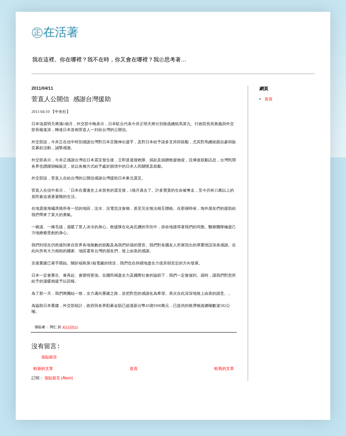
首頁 (134, 368)
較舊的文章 (224, 368)
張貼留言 (49, 357)
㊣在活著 (55, 32)
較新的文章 (43, 368)
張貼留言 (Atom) (58, 378)
